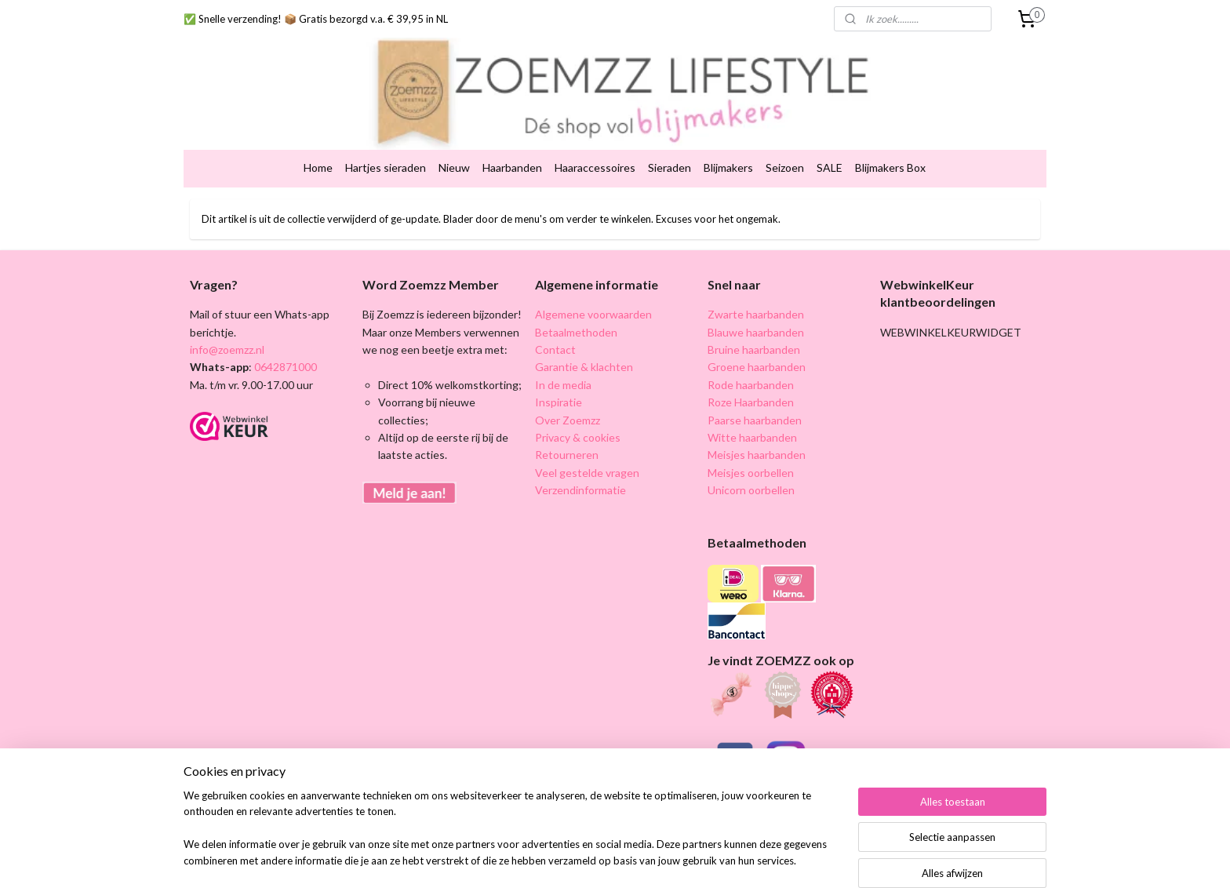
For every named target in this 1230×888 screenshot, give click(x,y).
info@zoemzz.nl (227, 315)
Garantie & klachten (584, 333)
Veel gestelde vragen (587, 439)
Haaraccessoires (595, 134)
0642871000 (284, 333)
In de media (563, 351)
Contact (555, 315)
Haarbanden (512, 134)
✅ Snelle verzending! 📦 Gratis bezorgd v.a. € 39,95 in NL (316, 19)
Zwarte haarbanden (756, 281)
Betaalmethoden (576, 298)
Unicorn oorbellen (751, 457)
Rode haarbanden (751, 351)
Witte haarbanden (752, 403)
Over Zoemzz (567, 386)
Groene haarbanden (757, 333)
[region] (511, 838)
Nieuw (454, 134)
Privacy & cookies (577, 403)
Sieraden (669, 134)
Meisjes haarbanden (757, 421)
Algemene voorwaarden (593, 281)
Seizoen (785, 134)
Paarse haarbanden (755, 386)
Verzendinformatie (580, 457)
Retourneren (567, 421)
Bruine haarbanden (754, 315)
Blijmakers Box (890, 134)
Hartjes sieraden (385, 134)
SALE (829, 134)
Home (318, 134)
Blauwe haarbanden (756, 298)
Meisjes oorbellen (751, 439)
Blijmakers (728, 134)
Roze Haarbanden (751, 369)
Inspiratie (558, 369)
